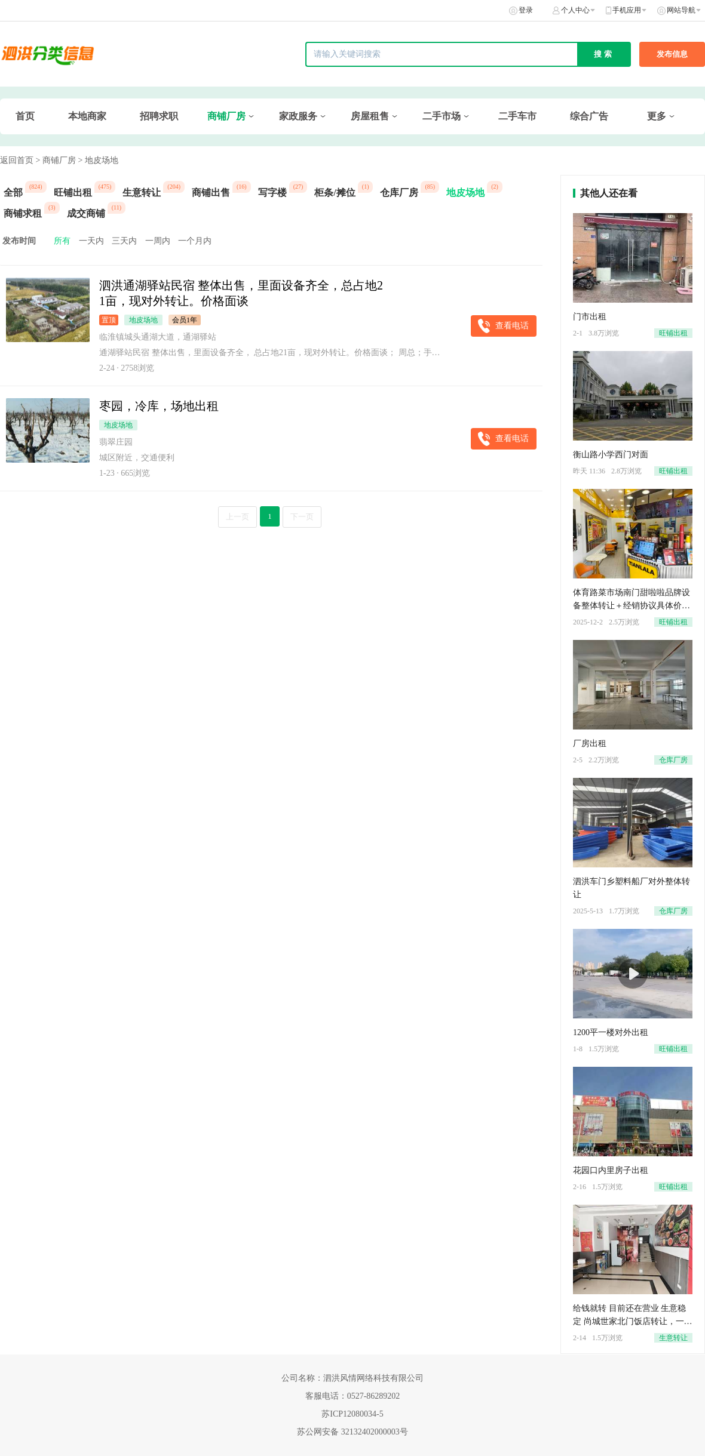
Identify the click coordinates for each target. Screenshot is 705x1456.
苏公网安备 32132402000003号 (352, 1431)
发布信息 (672, 54)
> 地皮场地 (98, 160)
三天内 (124, 240)
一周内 (157, 240)
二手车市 (517, 116)
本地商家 (87, 116)
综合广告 (589, 116)
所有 (62, 240)
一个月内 (195, 240)
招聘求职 (159, 116)
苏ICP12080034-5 (352, 1413)
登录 (526, 10)
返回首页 (16, 160)
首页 (25, 116)
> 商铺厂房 (56, 160)
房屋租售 (370, 116)
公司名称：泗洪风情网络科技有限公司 (352, 1378)
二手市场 (441, 116)
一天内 (91, 240)
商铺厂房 (226, 116)
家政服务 (298, 116)
